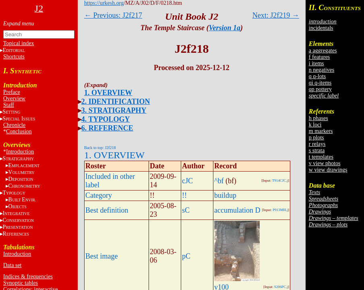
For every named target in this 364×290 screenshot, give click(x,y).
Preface (11, 92)
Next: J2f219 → (275, 15)
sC (186, 210)
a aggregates (323, 51)
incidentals (321, 28)
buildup (225, 195)
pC (186, 256)
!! (184, 195)
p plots (316, 138)
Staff (8, 105)
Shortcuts (14, 57)
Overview (14, 98)
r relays (317, 144)
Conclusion (19, 131)
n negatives (321, 70)
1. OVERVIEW (108, 93)
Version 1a (225, 28)
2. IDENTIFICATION (115, 101)
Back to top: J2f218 (100, 147)
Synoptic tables (20, 283)
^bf (218, 181)
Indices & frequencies (28, 276)
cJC (187, 181)
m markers (321, 131)
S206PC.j (281, 287)
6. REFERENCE (107, 128)
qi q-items (320, 83)
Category (98, 195)
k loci (315, 125)
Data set (12, 265)
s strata (317, 150)
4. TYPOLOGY (105, 119)
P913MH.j (280, 210)
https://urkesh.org (104, 3)
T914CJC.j (280, 180)
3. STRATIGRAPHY (114, 110)
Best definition (106, 210)
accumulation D (237, 210)
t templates (321, 157)
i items (316, 63)
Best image (101, 256)
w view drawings (328, 170)
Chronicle (14, 125)
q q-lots (317, 76)
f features (319, 57)
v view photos (325, 163)
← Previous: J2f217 (113, 15)
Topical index (18, 43)
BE (22, 200)
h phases (318, 118)
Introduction (20, 152)
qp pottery (320, 89)
